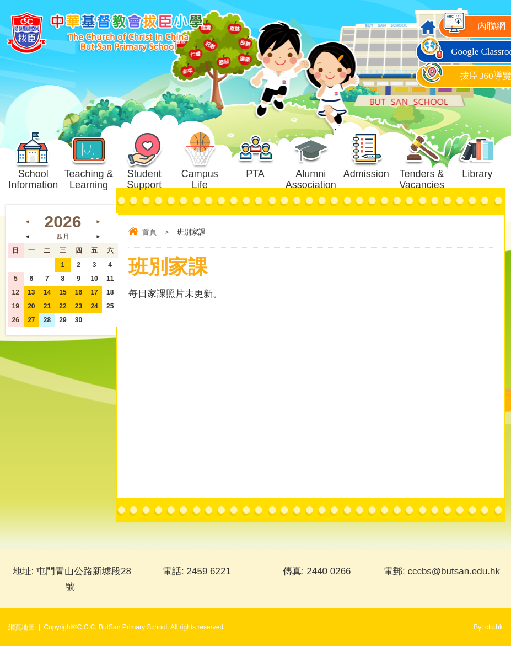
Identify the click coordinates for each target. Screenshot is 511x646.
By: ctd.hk (488, 627)
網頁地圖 (21, 627)
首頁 (149, 232)
